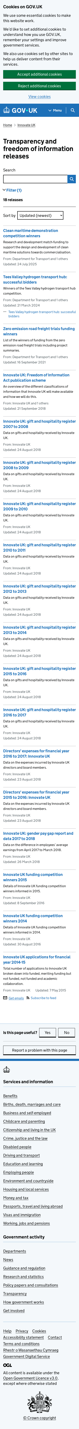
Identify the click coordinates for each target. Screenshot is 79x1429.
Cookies (39, 1331)
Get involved (14, 1310)
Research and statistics (23, 1276)
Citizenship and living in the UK (29, 1129)
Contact (55, 1337)
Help (7, 1331)
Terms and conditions (21, 1343)
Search (28, 169)
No (69, 1032)
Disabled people (17, 1146)
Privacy (22, 1331)
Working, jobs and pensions (26, 1223)
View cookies (39, 97)
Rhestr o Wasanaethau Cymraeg (30, 1350)
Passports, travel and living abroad (33, 1206)
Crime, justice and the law (25, 1138)
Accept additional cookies (39, 74)
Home (7, 125)
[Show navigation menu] (55, 110)
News (8, 1259)
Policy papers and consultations (30, 1285)
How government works (23, 1302)
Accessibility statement (23, 1337)
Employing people (18, 1172)
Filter (14, 190)
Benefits (10, 1095)
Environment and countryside (28, 1180)
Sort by (9, 215)
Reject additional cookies (39, 85)
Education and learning (23, 1163)
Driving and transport (21, 1155)
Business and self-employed (27, 1112)
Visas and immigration (22, 1214)
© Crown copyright (39, 1417)
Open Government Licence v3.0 (30, 1378)
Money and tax (15, 1197)
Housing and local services (26, 1189)
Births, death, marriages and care (32, 1104)
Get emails (13, 998)
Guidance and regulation (24, 1268)
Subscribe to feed (41, 998)
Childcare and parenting (24, 1121)
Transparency (15, 1293)
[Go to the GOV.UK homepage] (20, 110)
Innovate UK (26, 125)
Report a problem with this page (39, 1050)
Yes (50, 1032)
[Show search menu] (72, 110)
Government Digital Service (26, 1356)
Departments (14, 1251)
